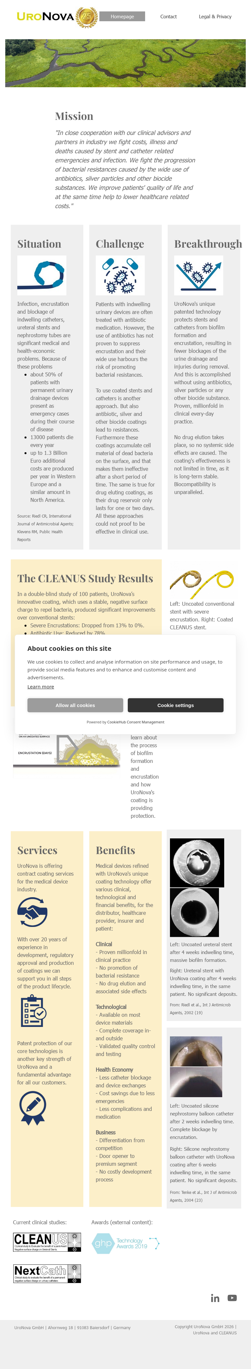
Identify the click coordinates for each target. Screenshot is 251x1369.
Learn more (40, 686)
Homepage (122, 16)
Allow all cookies (75, 705)
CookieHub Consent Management (135, 721)
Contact (168, 16)
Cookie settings (176, 705)
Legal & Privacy (215, 16)
